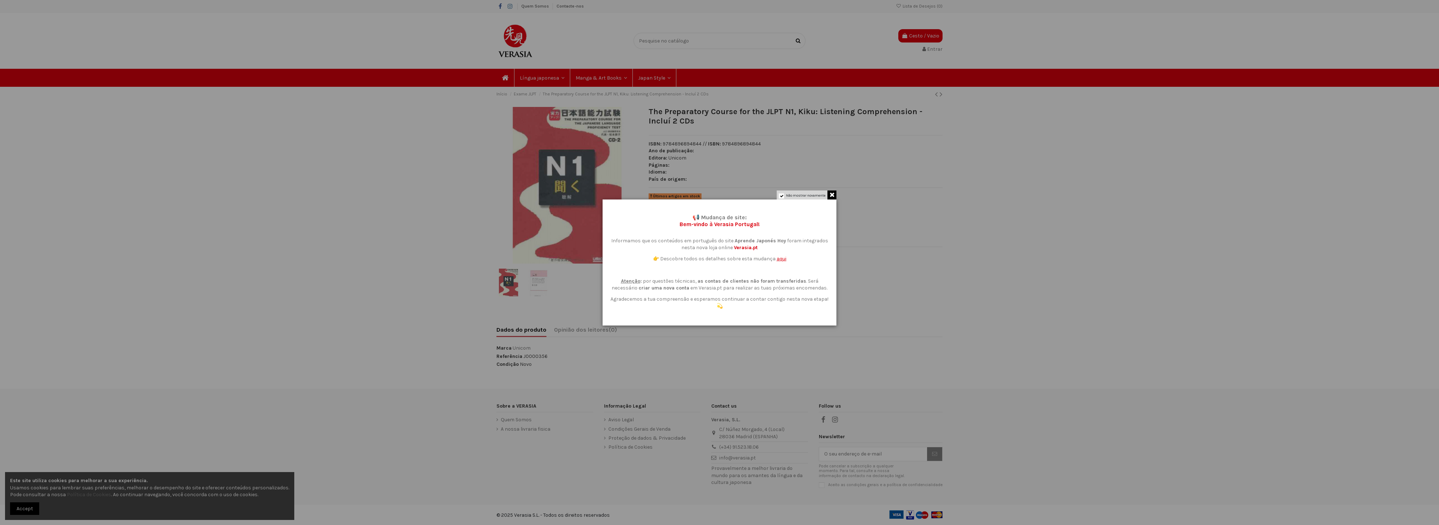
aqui (781, 259)
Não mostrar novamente (806, 195)
